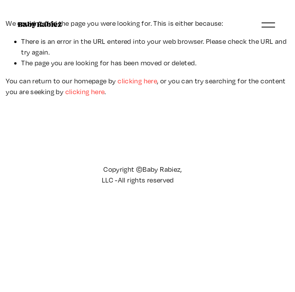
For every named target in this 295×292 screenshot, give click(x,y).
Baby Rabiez (40, 24)
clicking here (137, 81)
